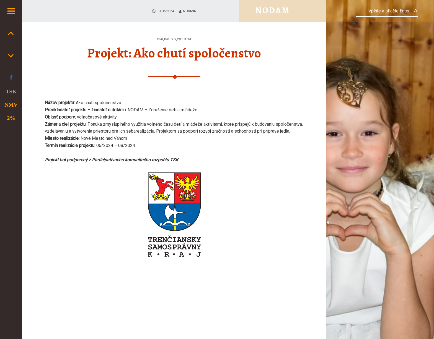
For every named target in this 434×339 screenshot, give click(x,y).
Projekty (170, 39)
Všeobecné (184, 39)
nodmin (190, 11)
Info (160, 39)
